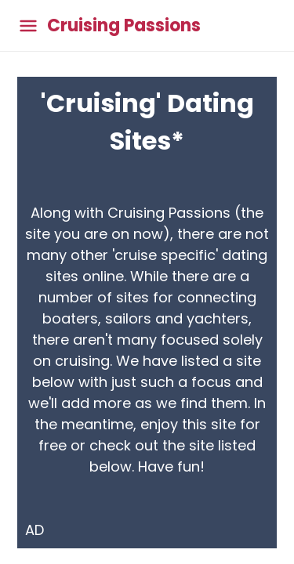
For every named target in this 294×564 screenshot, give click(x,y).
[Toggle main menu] (28, 25)
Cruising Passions (124, 25)
